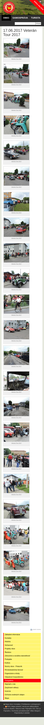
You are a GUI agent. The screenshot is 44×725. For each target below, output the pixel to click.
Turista (35, 18)
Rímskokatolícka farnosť (14, 670)
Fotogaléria (9, 680)
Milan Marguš (35, 711)
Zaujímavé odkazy (12, 687)
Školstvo (8, 652)
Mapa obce (9, 704)
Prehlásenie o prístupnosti (31, 704)
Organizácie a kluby (12, 673)
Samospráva (20, 18)
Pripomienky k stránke (22, 713)
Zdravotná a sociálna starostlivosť (17, 656)
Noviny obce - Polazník (13, 666)
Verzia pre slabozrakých (30, 706)
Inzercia (8, 691)
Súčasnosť (9, 645)
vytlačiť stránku (37, 629)
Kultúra (7, 663)
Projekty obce (10, 649)
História (8, 641)
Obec (6, 18)
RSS (8, 706)
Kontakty (8, 638)
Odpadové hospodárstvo (14, 677)
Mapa (7, 698)
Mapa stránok (16, 706)
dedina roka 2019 (39, 5)
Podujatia (8, 659)
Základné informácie (12, 634)
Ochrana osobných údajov (15, 695)
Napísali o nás (10, 684)
